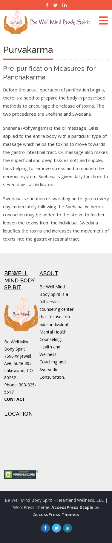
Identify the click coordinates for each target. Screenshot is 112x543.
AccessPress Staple (72, 507)
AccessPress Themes (56, 514)
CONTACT (14, 399)
